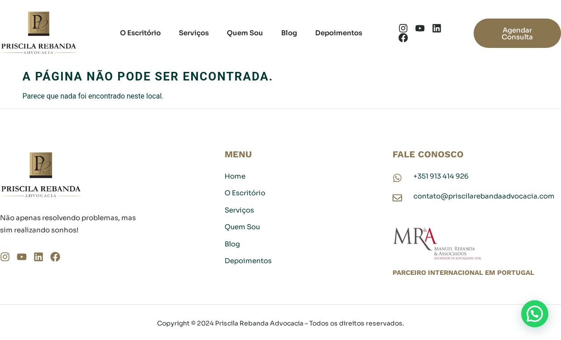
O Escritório (140, 32)
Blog (289, 32)
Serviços (194, 32)
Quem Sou (245, 32)
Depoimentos (338, 32)
